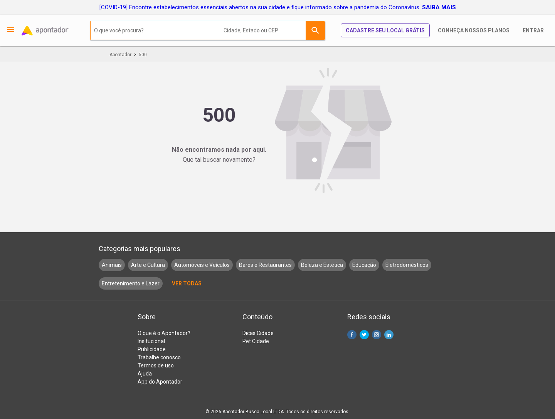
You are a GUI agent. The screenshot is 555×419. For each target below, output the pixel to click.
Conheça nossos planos (474, 30)
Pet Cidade (255, 341)
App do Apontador (160, 382)
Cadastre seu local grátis (385, 30)
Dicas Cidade (258, 333)
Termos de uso (156, 365)
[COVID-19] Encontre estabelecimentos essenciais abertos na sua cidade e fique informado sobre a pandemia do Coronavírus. (277, 7)
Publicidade (152, 349)
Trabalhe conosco (159, 357)
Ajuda (145, 373)
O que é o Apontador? (164, 333)
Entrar (533, 30)
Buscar (315, 30)
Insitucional (151, 341)
